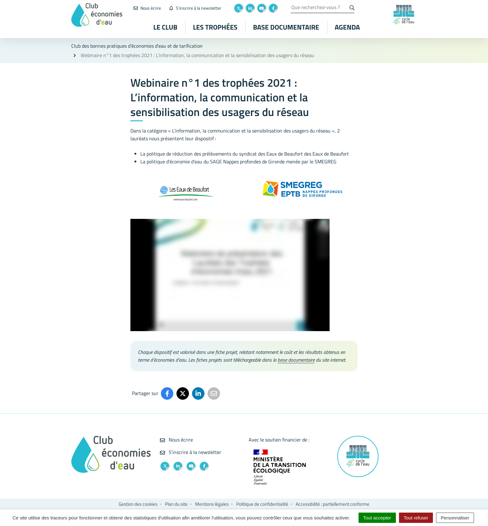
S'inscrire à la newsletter (190, 452)
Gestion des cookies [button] (138, 504)
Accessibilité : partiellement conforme (332, 504)
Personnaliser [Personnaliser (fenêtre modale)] (455, 517)
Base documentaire (286, 27)
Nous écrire (176, 439)
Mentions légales (212, 504)
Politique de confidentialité (262, 504)
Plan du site (176, 504)
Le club (165, 27)
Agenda (347, 27)
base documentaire (296, 360)
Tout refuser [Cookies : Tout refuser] (416, 517)
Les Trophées (215, 27)
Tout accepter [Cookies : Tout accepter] (377, 517)
